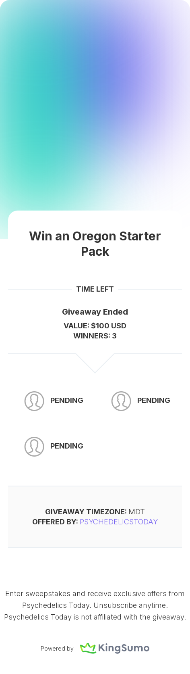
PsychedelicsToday (119, 521)
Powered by (95, 648)
